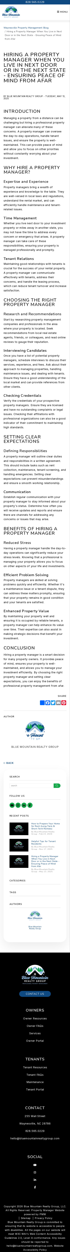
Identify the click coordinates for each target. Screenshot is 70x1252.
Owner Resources (35, 1018)
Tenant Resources (35, 1067)
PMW (43, 1214)
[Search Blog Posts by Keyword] (32, 785)
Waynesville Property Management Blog (26, 27)
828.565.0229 (35, 2)
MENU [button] (62, 12)
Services (35, 1033)
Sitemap (26, 1218)
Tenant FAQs (35, 1074)
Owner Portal (35, 1040)
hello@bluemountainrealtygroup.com (34, 1138)
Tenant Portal (35, 1089)
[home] (11, 11)
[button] (12, 805)
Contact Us (35, 994)
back (9, 762)
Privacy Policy (43, 1218)
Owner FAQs (35, 1025)
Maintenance (35, 1082)
